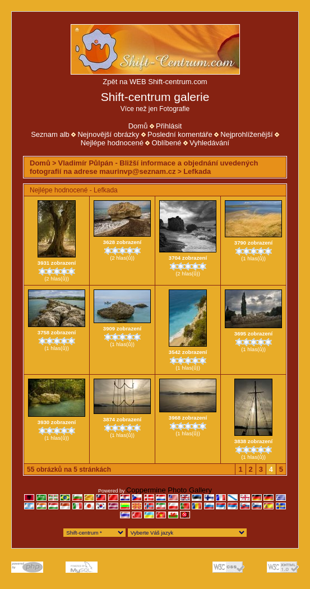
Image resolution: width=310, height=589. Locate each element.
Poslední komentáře (179, 134)
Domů (138, 126)
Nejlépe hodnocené (112, 143)
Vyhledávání (209, 143)
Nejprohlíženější (246, 134)
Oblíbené (167, 143)
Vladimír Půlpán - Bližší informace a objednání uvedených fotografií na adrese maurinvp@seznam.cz (144, 167)
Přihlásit (169, 126)
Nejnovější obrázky (108, 134)
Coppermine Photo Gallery (169, 490)
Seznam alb (50, 134)
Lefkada (197, 171)
